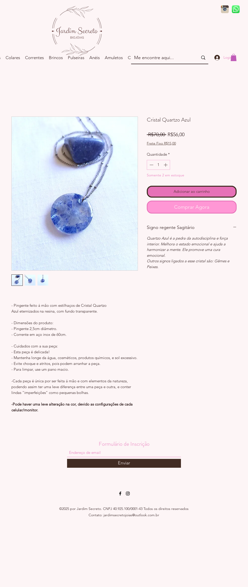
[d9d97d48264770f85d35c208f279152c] (235, 9)
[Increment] (166, 165)
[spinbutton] (158, 165)
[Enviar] (124, 463)
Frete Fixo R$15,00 (161, 143)
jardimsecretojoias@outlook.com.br (131, 515)
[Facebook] (120, 493)
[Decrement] (151, 165)
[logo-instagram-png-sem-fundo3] (224, 9)
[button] (234, 57)
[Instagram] (127, 493)
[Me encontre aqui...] (162, 58)
